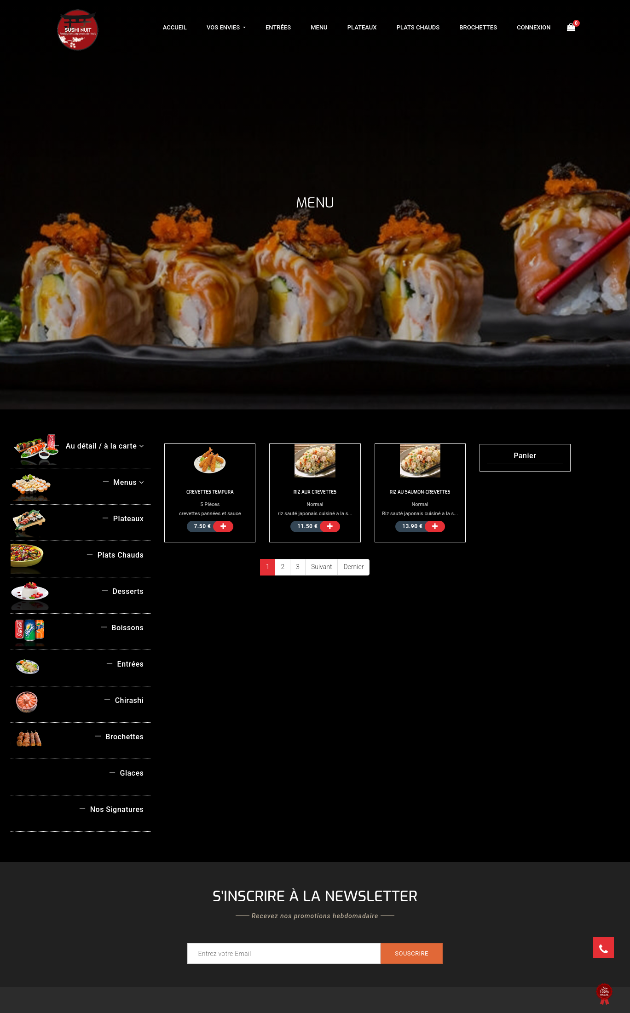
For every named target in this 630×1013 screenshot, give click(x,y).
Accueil (175, 27)
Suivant (321, 566)
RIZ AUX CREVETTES (315, 492)
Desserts (122, 591)
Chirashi (124, 700)
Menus (123, 482)
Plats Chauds (418, 27)
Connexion (533, 27)
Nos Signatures (111, 809)
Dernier (353, 566)
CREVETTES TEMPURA (210, 492)
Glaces (126, 773)
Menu (319, 27)
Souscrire (411, 953)
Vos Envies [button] (224, 27)
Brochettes (478, 27)
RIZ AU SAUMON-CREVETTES (420, 492)
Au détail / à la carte (98, 446)
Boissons (122, 627)
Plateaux (362, 27)
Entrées (278, 27)
